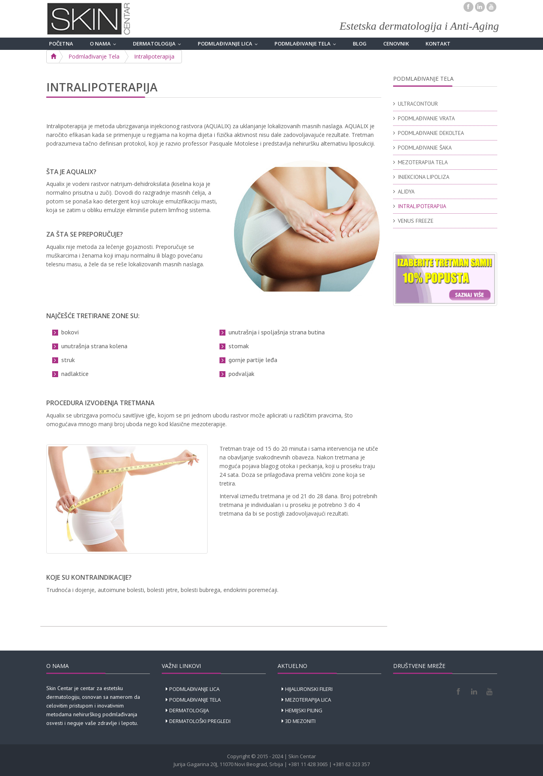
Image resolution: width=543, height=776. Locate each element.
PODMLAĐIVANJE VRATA (426, 118)
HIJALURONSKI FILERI (309, 689)
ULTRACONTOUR (418, 103)
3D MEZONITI (300, 721)
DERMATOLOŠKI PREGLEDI (200, 721)
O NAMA (105, 43)
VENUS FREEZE (415, 220)
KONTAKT (438, 43)
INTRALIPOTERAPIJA (422, 206)
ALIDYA (406, 191)
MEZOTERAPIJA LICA (308, 699)
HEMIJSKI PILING (303, 710)
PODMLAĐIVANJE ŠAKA (425, 147)
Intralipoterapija (154, 56)
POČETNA (61, 43)
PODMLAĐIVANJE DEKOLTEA (431, 133)
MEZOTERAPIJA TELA (423, 162)
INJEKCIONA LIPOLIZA (423, 176)
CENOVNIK (396, 43)
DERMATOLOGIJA (159, 43)
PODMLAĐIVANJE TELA (307, 43)
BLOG (360, 43)
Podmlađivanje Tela (93, 56)
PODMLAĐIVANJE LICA (229, 43)
